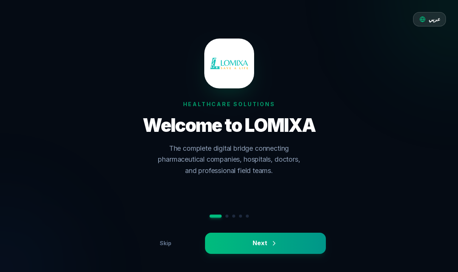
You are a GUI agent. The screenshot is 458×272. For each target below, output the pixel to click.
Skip (165, 243)
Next (265, 243)
